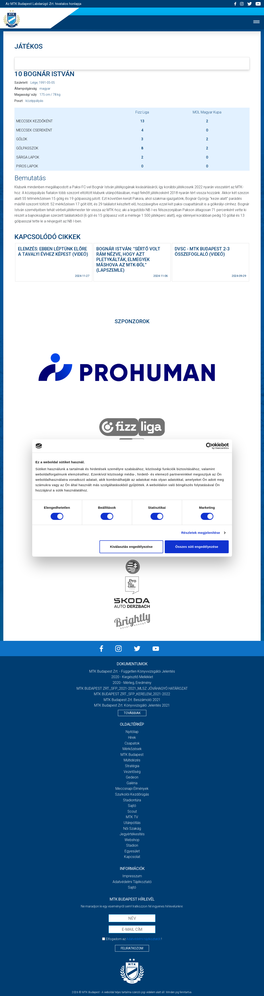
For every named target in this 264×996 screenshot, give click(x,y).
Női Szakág (132, 828)
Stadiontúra (132, 800)
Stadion (132, 845)
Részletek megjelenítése (200, 533)
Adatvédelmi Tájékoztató (132, 882)
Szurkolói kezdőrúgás (132, 794)
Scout (132, 811)
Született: (21, 82)
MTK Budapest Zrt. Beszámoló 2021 (132, 700)
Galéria (132, 783)
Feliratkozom (132, 948)
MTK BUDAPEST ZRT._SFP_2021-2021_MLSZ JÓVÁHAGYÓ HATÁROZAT (132, 688)
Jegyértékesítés (132, 834)
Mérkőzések (132, 749)
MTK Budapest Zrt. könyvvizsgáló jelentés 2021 (132, 705)
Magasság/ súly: (25, 94)
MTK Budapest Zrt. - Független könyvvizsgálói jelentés (132, 671)
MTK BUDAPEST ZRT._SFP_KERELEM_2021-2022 (132, 694)
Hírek (132, 737)
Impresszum (132, 876)
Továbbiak (132, 713)
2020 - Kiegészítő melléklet (132, 677)
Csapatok (132, 743)
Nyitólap (132, 732)
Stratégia (132, 766)
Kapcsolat (132, 857)
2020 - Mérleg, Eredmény (132, 683)
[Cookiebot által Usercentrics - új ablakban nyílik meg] (209, 446)
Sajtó (132, 806)
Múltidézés (132, 760)
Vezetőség (132, 772)
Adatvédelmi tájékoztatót (143, 939)
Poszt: (18, 101)
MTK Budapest (132, 754)
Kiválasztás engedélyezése (131, 546)
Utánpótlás (132, 823)
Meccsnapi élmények (132, 788)
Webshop (132, 840)
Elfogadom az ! (134, 939)
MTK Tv (132, 817)
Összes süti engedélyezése (196, 546)
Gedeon (132, 777)
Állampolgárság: (25, 88)
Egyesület (132, 851)
